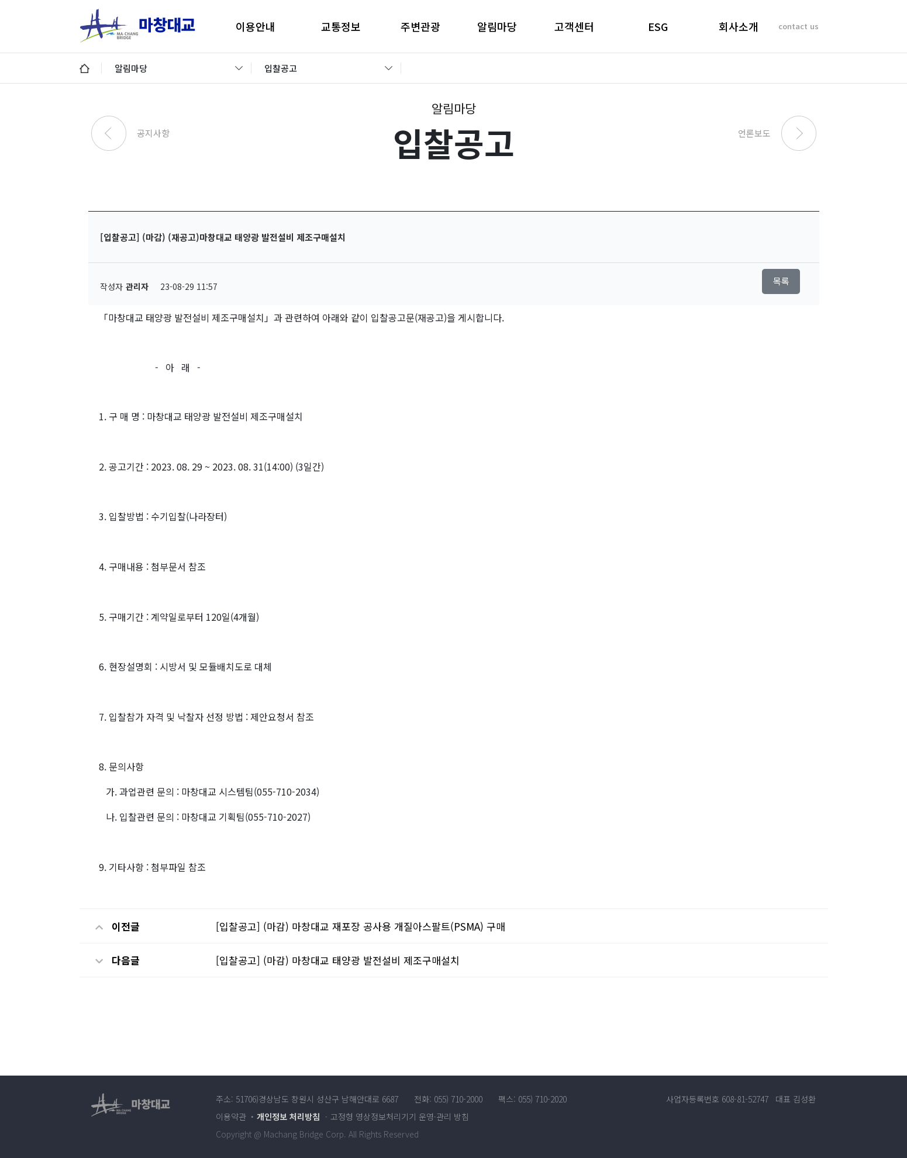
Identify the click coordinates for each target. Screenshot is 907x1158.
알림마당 (497, 26)
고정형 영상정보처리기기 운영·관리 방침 (399, 1116)
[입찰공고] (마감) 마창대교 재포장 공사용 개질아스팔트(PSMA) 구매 (360, 926)
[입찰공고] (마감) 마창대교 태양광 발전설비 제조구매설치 (338, 960)
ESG (658, 26)
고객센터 (574, 26)
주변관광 (420, 26)
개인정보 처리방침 (288, 1116)
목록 (781, 281)
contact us (798, 26)
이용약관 (231, 1116)
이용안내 (255, 26)
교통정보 (341, 26)
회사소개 (738, 26)
